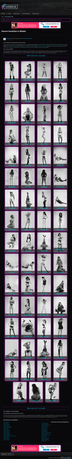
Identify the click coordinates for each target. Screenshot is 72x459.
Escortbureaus (26, 13)
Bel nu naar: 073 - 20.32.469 (36, 55)
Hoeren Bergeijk (6, 433)
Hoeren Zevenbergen (46, 438)
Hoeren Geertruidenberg (46, 434)
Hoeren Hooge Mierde (7, 427)
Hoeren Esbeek (6, 438)
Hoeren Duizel (9, 46)
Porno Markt (35, 13)
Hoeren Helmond (45, 426)
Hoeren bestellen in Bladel (9, 16)
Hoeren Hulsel (40, 45)
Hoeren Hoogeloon (21, 46)
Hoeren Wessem (45, 439)
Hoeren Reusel (6, 421)
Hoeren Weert (44, 428)
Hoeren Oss (44, 437)
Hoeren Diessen (6, 437)
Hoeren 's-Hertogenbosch (46, 432)
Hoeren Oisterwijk (45, 424)
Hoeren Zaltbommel (45, 436)
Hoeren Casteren (53, 45)
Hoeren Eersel (14, 46)
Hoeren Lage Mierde (61, 45)
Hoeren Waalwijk (45, 429)
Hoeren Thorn (44, 435)
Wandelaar (8, 38)
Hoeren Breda (44, 431)
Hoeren (2, 16)
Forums (3, 13)
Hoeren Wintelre (6, 436)
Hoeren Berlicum (45, 430)
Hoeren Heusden (45, 433)
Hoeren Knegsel (6, 435)
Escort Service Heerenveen (43, 46)
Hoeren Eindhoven (45, 423)
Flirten (9, 13)
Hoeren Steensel (34, 46)
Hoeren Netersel (47, 45)
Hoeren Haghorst (6, 439)
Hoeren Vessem (28, 46)
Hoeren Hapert (6, 422)
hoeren (22, 52)
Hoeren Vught (44, 427)
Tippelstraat (16, 13)
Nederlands (4, 454)
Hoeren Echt (44, 441)
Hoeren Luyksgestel (7, 434)
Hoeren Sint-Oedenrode (46, 425)
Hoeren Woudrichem (45, 440)
